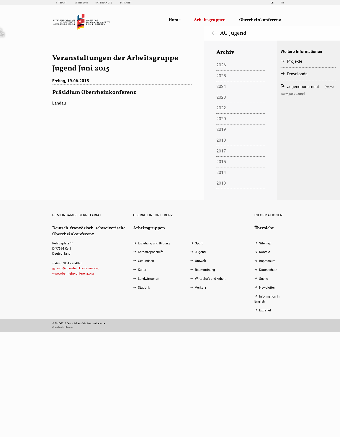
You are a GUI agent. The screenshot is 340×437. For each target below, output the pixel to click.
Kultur (142, 375)
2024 (221, 191)
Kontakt (264, 357)
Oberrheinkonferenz (260, 20)
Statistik (144, 392)
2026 (221, 169)
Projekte (294, 166)
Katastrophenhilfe (150, 357)
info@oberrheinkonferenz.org (78, 373)
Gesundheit (146, 366)
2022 (221, 212)
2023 (221, 202)
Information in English (267, 404)
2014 (221, 277)
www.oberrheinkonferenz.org (73, 378)
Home (175, 20)
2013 (221, 288)
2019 (221, 234)
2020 (221, 223)
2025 (221, 180)
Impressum (81, 2)
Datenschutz (103, 2)
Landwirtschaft (148, 384)
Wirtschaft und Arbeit (210, 384)
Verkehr (200, 392)
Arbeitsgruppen (210, 20)
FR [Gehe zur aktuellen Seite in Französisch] (282, 2)
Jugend (200, 357)
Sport (199, 348)
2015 (221, 266)
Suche (263, 384)
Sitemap (61, 2)
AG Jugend (233, 138)
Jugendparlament (303, 191)
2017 (221, 256)
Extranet (126, 2)
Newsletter (267, 392)
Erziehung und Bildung (154, 348)
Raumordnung (205, 375)
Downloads (297, 178)
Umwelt (200, 366)
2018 (221, 245)
